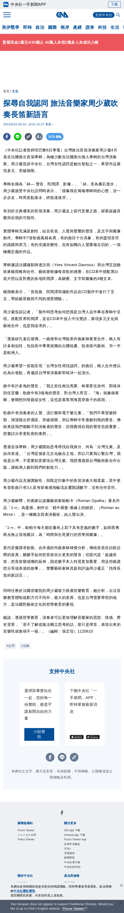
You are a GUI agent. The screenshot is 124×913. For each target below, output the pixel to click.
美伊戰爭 (10, 27)
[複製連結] (28, 136)
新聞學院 (69, 857)
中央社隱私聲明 (24, 891)
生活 (114, 27)
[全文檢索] (118, 15)
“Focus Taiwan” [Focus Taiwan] (73, 908)
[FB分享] (7, 136)
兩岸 (65, 27)
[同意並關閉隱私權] (121, 886)
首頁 (6, 91)
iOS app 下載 (72, 830)
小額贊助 (39, 734)
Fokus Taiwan (26, 839)
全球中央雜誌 (72, 844)
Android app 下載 (74, 834)
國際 (52, 27)
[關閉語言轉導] (121, 903)
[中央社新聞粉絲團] (62, 813)
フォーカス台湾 (27, 834)
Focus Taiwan (26, 830)
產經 (77, 27)
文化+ (67, 848)
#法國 (25, 645)
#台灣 (10, 645)
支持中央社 (104, 15)
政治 (40, 27)
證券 (89, 27)
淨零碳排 (69, 853)
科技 (102, 27)
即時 (27, 27)
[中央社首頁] (62, 15)
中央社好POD (72, 866)
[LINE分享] (17, 136)
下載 (114, 4)
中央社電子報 (72, 862)
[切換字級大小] (39, 136)
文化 (15, 91)
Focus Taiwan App (75, 839)
